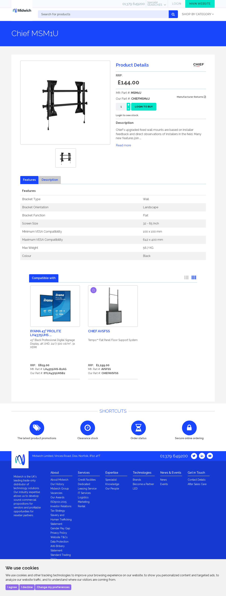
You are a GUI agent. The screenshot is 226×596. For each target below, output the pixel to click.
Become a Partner (143, 484)
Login (176, 3)
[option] (65, 158)
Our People (112, 488)
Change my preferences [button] (53, 587)
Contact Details (197, 479)
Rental (81, 506)
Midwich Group (59, 488)
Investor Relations (60, 506)
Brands (137, 479)
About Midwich (59, 479)
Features (29, 180)
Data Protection (59, 541)
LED (135, 488)
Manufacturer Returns (191, 96)
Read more (123, 145)
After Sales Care (197, 484)
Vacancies (56, 493)
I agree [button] (12, 587)
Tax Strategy (57, 510)
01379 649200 (133, 4)
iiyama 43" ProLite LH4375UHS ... (45, 333)
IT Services (84, 493)
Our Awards (57, 497)
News (163, 479)
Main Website (200, 3)
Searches (154, 3)
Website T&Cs (59, 537)
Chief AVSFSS (99, 331)
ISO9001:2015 (58, 501)
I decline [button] (27, 587)
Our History (57, 484)
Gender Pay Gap (60, 528)
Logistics (83, 497)
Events (164, 484)
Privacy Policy (58, 532)
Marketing (84, 501)
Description (50, 180)
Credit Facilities (87, 479)
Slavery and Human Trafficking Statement (61, 519)
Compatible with (44, 278)
